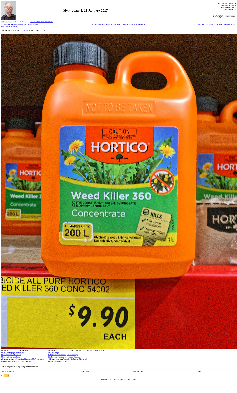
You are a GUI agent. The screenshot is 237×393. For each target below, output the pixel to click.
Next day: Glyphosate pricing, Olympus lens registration (217, 24)
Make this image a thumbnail (11, 355)
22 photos (23, 30)
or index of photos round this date (41, 22)
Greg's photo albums (228, 5)
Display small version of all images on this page (64, 357)
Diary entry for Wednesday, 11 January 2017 (16, 361)
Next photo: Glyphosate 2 (10, 26)
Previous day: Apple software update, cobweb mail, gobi (20, 24)
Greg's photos (138, 371)
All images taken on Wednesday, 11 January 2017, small (67, 359)
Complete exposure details (57, 361)
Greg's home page (7, 371)
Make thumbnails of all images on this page (63, 355)
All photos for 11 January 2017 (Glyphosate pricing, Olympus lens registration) (118, 24)
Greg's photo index (229, 9)
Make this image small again (11, 357)
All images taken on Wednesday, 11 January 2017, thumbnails (22, 359)
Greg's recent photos (228, 7)
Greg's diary (85, 371)
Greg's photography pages (227, 3)
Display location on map (95, 350)
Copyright (197, 371)
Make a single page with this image (13, 353)
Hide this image (53, 353)
